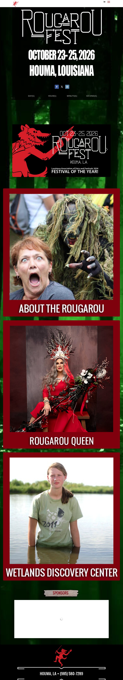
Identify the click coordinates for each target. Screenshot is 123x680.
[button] (16, 149)
